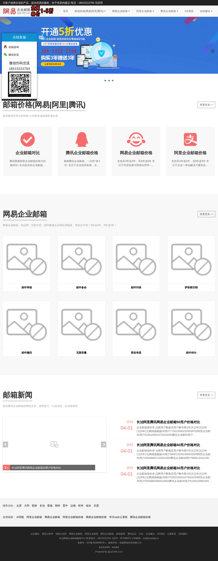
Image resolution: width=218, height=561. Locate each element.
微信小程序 (47, 534)
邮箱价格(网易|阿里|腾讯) (90, 11)
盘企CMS (109, 551)
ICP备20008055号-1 (96, 542)
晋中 (65, 505)
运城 (73, 505)
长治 (42, 505)
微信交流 (11, 54)
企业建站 (35, 534)
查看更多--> (206, 104)
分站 (141, 534)
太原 (19, 505)
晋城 (49, 505)
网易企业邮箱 (121, 11)
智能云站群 (61, 534)
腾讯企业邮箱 (169, 11)
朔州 (57, 505)
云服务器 (171, 534)
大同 (26, 505)
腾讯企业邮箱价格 (140, 517)
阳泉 (34, 505)
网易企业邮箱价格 (96, 517)
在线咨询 (11, 47)
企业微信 (150, 534)
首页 (65, 11)
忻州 (80, 505)
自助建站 (206, 11)
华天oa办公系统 (118, 517)
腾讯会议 (132, 534)
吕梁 (96, 505)
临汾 (88, 505)
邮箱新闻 (120, 534)
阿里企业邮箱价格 (73, 517)
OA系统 (189, 11)
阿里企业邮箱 (145, 11)
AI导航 (20, 517)
